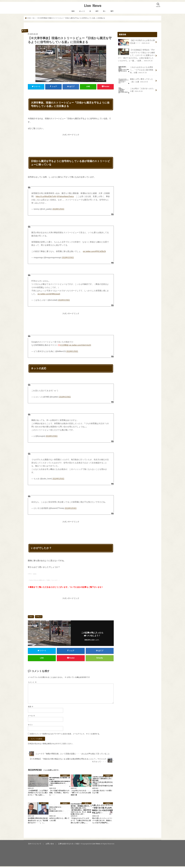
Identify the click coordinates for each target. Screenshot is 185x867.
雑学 (97, 11)
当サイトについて (34, 844)
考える (39, 616)
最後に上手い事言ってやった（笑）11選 (135, 79)
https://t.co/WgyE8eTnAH (46, 196)
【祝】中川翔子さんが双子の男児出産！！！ (136, 42)
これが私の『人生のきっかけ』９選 (136, 89)
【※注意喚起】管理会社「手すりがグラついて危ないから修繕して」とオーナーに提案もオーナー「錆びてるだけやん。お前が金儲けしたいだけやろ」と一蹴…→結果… (136, 54)
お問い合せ (48, 844)
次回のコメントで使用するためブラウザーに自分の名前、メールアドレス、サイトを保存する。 (65, 735)
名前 (30, 707)
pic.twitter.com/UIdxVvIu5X (80, 345)
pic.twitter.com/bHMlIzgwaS (49, 294)
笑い (104, 11)
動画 (73, 11)
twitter (34, 573)
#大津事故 (64, 345)
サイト (30, 725)
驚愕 (112, 11)
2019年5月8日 (58, 209)
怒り (31, 616)
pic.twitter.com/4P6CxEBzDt (94, 251)
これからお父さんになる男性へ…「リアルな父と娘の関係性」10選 (135, 69)
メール (31, 716)
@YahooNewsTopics (65, 196)
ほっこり (82, 11)
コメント (32, 683)
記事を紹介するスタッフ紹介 (66, 844)
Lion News (92, 5)
